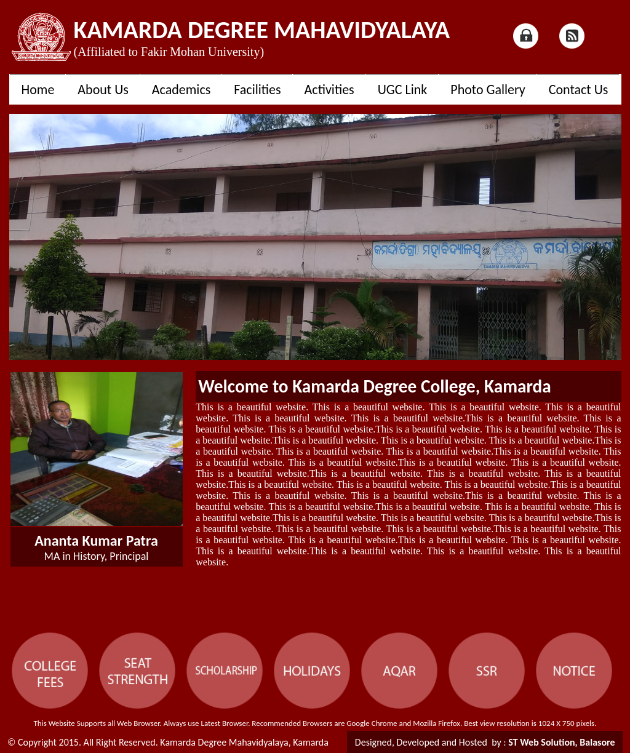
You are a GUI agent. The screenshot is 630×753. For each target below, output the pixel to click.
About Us (103, 89)
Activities (329, 89)
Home (38, 89)
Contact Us (578, 89)
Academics (181, 89)
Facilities (257, 89)
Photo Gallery (487, 89)
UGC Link (403, 89)
